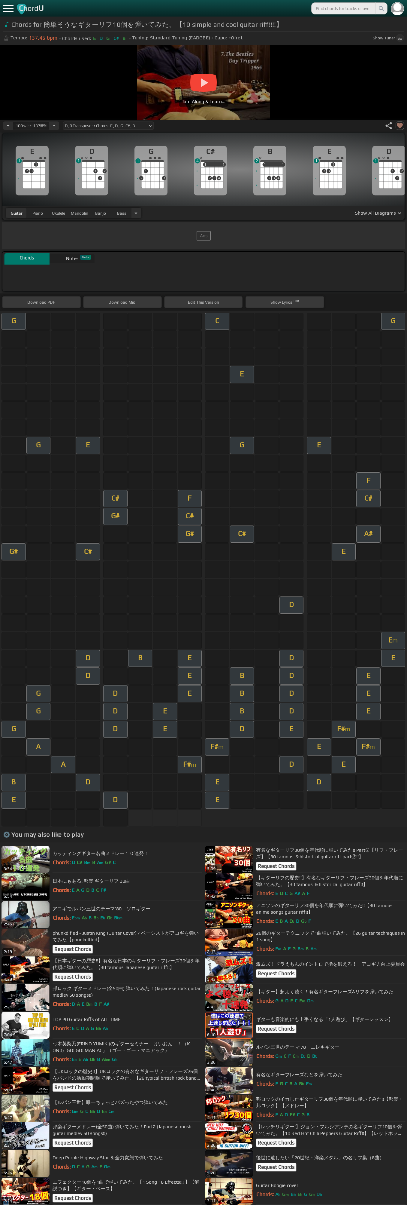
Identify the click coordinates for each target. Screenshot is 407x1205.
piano (37, 213)
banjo (100, 213)
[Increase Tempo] (54, 125)
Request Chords (276, 866)
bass (121, 213)
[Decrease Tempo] (8, 125)
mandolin (79, 213)
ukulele (58, 213)
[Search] (380, 8)
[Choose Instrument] (135, 213)
